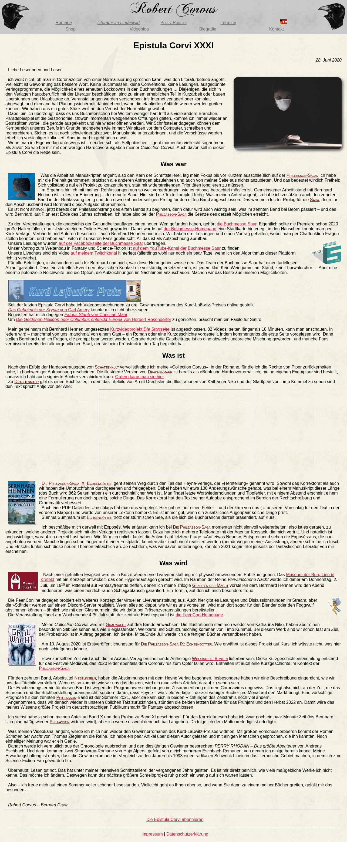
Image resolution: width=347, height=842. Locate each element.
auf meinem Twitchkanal (94, 253)
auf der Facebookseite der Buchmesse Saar (101, 243)
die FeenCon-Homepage (199, 615)
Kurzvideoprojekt (140, 329)
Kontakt (276, 29)
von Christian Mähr (95, 314)
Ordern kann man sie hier (139, 376)
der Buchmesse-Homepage (190, 228)
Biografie (207, 29)
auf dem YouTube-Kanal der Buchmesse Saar (177, 248)
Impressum (152, 834)
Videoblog (139, 29)
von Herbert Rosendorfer (93, 319)
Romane (63, 22)
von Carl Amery (48, 309)
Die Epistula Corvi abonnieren (175, 819)
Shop (70, 29)
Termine (228, 22)
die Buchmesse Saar (237, 224)
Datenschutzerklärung (187, 834)
